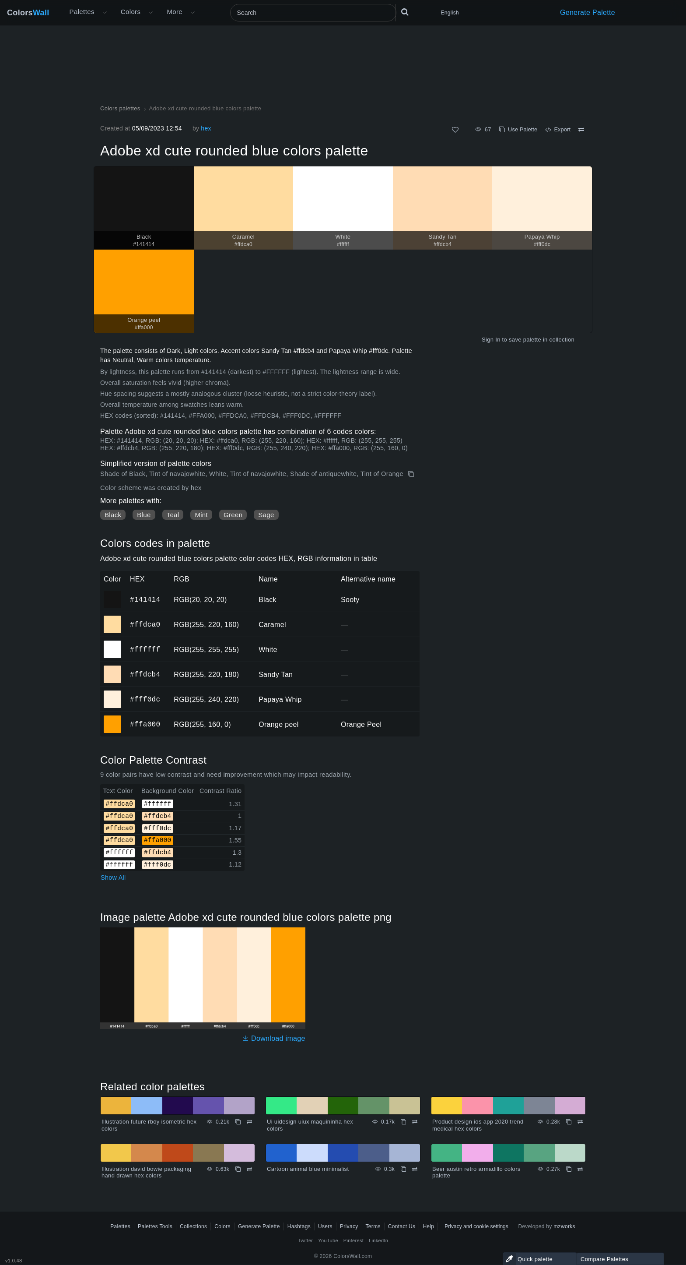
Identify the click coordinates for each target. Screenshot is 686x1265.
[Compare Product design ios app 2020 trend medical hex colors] (580, 1122)
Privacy (349, 1226)
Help (428, 1226)
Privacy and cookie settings (476, 1226)
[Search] (313, 12)
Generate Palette (587, 12)
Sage (266, 514)
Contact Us (402, 1226)
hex (206, 128)
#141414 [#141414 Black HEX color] (112, 593)
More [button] (174, 11)
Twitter (305, 1240)
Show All (113, 877)
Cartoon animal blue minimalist (308, 1169)
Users (325, 1226)
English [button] (450, 13)
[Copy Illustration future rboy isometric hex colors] (238, 1122)
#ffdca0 (145, 624)
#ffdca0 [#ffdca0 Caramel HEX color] (112, 618)
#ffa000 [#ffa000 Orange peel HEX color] (112, 718)
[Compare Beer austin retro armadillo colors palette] (580, 1169)
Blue (143, 514)
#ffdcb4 (145, 674)
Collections (193, 1226)
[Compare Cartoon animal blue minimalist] (415, 1169)
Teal (173, 514)
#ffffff (145, 649)
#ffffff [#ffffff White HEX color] (112, 643)
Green (233, 514)
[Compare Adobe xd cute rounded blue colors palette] (581, 129)
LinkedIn (378, 1240)
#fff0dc (145, 699)
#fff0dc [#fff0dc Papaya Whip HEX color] (112, 693)
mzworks (564, 1226)
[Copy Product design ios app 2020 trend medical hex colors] (569, 1122)
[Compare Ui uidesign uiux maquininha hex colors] (415, 1122)
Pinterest (353, 1240)
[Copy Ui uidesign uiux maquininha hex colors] (403, 1122)
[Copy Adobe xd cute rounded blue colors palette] (412, 474)
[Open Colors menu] (150, 13)
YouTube (328, 1240)
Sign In (491, 339)
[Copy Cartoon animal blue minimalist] (403, 1169)
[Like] (455, 130)
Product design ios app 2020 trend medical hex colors (478, 1125)
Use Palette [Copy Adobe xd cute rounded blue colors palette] (518, 129)
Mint (201, 514)
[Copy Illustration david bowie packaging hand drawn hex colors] (238, 1169)
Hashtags (299, 1226)
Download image (273, 1038)
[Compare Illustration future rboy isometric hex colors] (249, 1122)
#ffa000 (145, 724)
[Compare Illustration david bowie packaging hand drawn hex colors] (249, 1169)
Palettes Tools (155, 1226)
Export (557, 129)
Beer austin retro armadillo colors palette (476, 1172)
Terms (373, 1226)
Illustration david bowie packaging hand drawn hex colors (146, 1172)
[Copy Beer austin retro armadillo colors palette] (569, 1169)
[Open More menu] (104, 13)
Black (113, 514)
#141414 (145, 599)
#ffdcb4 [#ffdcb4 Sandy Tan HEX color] (112, 668)
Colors (28, 12)
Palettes (82, 11)
